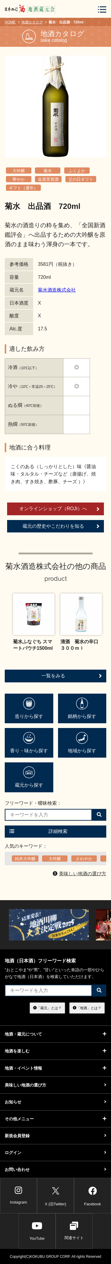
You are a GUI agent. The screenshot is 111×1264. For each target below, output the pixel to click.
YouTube (36, 1231)
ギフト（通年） (23, 187)
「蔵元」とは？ (47, 1008)
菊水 (48, 170)
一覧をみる (71, 676)
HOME (10, 22)
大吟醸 (18, 170)
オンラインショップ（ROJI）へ (59, 509)
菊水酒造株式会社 (57, 289)
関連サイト (74, 1231)
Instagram (18, 1195)
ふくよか (77, 170)
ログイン (55, 1152)
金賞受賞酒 (48, 179)
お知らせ (55, 1102)
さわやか (84, 858)
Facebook (92, 1195)
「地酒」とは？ (87, 1008)
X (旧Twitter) (55, 1195)
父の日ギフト (80, 179)
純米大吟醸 (25, 858)
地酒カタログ (32, 22)
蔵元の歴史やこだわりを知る (61, 526)
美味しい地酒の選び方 (79, 873)
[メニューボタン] (102, 9)
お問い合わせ (55, 1169)
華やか (18, 179)
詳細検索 (38, 831)
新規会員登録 (55, 1135)
